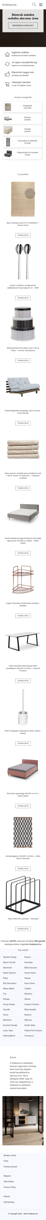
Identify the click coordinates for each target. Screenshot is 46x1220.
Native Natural (9, 973)
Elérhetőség (9, 1202)
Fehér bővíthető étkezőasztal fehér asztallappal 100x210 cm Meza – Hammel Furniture (23, 668)
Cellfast (27, 989)
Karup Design (9, 1004)
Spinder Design (9, 957)
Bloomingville (30, 1009)
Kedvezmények (10, 1167)
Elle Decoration (9, 983)
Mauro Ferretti (9, 962)
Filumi (5, 1015)
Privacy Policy (10, 1187)
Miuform (28, 1015)
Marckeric (7, 1020)
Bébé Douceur (30, 968)
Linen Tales (8, 1031)
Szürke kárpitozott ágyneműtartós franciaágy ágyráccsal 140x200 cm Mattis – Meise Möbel (23, 540)
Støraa (27, 978)
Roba (5, 978)
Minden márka (10, 1155)
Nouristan (28, 962)
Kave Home (29, 983)
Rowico (27, 957)
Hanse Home (30, 973)
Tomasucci (29, 1036)
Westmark (7, 968)
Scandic (6, 1009)
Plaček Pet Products (33, 1031)
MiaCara (28, 1020)
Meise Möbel (8, 989)
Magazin (7, 1176)
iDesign (6, 999)
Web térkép (9, 1181)
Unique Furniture (31, 1004)
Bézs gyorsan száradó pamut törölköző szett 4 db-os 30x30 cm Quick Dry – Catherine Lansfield (23, 475)
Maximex (28, 994)
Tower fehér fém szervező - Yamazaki (23, 919)
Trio (4, 994)
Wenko (27, 999)
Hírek (6, 1161)
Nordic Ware (29, 1025)
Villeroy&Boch (9, 1036)
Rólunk (7, 1196)
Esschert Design (10, 1025)
